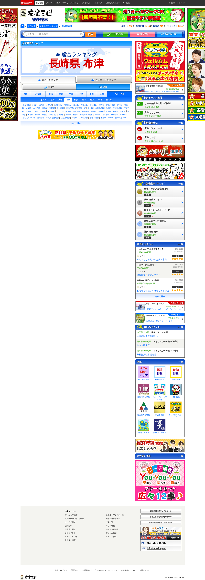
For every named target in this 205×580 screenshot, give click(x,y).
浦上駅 (90, 108)
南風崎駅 (76, 111)
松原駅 (115, 111)
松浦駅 (75, 115)
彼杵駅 (101, 111)
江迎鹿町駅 (65, 118)
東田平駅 (114, 115)
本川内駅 (36, 108)
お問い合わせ (145, 570)
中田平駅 (124, 115)
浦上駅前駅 (99, 108)
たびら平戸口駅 (29, 118)
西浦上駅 (82, 108)
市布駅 (101, 105)
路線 (103, 87)
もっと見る (76, 123)
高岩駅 (74, 118)
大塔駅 (35, 111)
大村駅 (30, 115)
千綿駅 (108, 111)
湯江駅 (41, 105)
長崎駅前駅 (117, 108)
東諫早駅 (68, 105)
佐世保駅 (51, 111)
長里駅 (34, 105)
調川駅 (68, 115)
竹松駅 (123, 111)
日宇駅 (43, 111)
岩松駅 (37, 115)
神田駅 (110, 118)
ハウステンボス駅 (64, 111)
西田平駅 (40, 118)
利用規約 (86, 570)
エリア (49, 87)
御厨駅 (97, 115)
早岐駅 (28, 111)
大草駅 (28, 108)
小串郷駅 (85, 111)
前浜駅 (61, 115)
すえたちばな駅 (52, 118)
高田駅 (52, 108)
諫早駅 (76, 105)
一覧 (180, 98)
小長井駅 (26, 105)
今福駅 (45, 115)
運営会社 (74, 570)
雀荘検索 (31, 26)
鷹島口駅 (53, 115)
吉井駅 (103, 118)
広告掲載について (128, 570)
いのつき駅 (83, 118)
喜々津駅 (93, 105)
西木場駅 (105, 115)
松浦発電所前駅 (86, 115)
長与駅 (45, 108)
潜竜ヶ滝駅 (94, 118)
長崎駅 (108, 108)
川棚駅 (94, 111)
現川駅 (119, 105)
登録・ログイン (61, 570)
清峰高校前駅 (120, 118)
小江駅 (49, 105)
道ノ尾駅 (60, 108)
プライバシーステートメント (105, 570)
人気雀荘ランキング (48, 26)
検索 (90, 34)
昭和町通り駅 (71, 108)
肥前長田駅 (58, 105)
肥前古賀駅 (110, 105)
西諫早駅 (84, 105)
